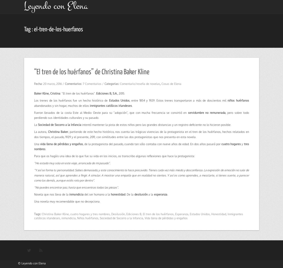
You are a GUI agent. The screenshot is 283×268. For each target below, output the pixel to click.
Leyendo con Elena (33, 263)
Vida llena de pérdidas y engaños (166, 218)
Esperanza (181, 214)
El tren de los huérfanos (158, 214)
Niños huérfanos (87, 218)
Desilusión (118, 214)
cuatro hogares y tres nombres (90, 214)
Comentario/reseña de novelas (140, 84)
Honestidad (218, 214)
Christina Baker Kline (55, 214)
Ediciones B (133, 214)
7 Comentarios (92, 84)
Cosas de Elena (171, 84)
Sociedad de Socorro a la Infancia (121, 218)
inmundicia (68, 218)
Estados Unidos (200, 214)
